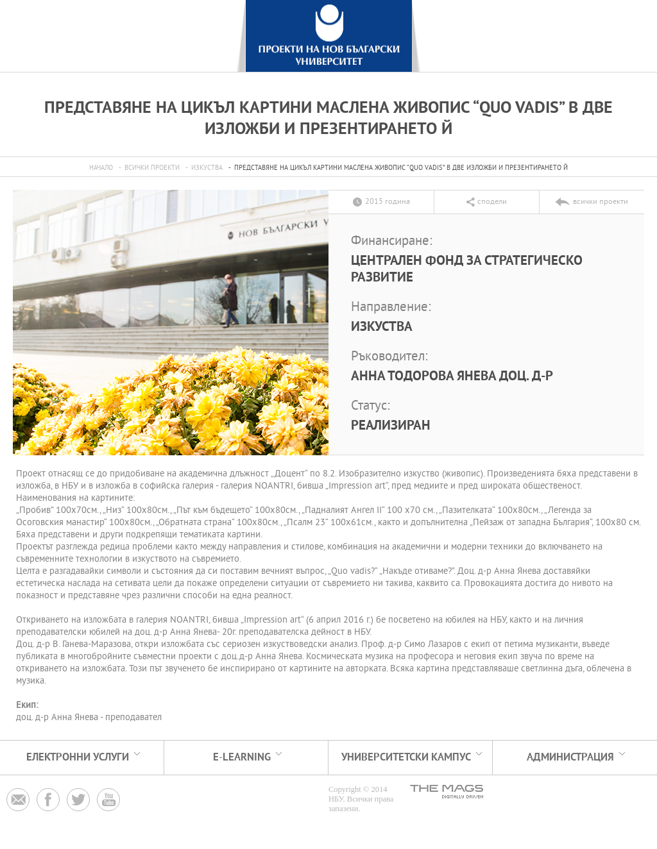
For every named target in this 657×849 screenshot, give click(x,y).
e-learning (242, 757)
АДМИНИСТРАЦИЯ (570, 757)
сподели (492, 202)
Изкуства (207, 168)
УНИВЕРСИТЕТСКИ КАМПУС (406, 757)
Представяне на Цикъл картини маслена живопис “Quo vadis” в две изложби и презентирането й (401, 168)
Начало (101, 168)
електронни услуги (77, 757)
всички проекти (152, 168)
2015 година (387, 202)
